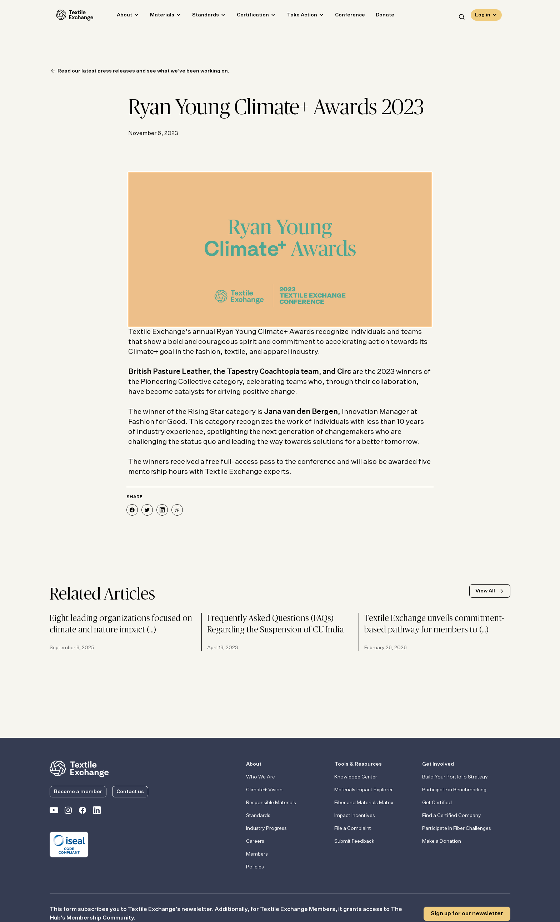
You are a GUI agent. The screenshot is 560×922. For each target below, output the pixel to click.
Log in (482, 16)
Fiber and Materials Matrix (364, 802)
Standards (199, 16)
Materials (156, 16)
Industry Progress (266, 828)
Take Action (295, 16)
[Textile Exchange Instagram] (68, 811)
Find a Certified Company (451, 815)
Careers (255, 841)
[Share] (177, 510)
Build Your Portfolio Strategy (455, 777)
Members (257, 854)
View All (485, 590)
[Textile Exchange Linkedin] (96, 811)
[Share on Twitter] (147, 510)
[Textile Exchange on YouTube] (54, 811)
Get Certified (437, 802)
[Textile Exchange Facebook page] (82, 811)
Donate (378, 16)
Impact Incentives (354, 815)
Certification (246, 16)
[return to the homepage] (79, 768)
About (118, 16)
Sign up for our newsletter (467, 914)
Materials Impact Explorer (363, 789)
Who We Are (260, 777)
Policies (255, 867)
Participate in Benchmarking (454, 789)
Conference (344, 16)
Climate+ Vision (264, 789)
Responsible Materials (271, 802)
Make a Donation (441, 841)
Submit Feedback (354, 841)
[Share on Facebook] (132, 510)
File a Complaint (352, 828)
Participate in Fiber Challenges (456, 828)
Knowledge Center (355, 777)
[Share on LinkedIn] (162, 510)
